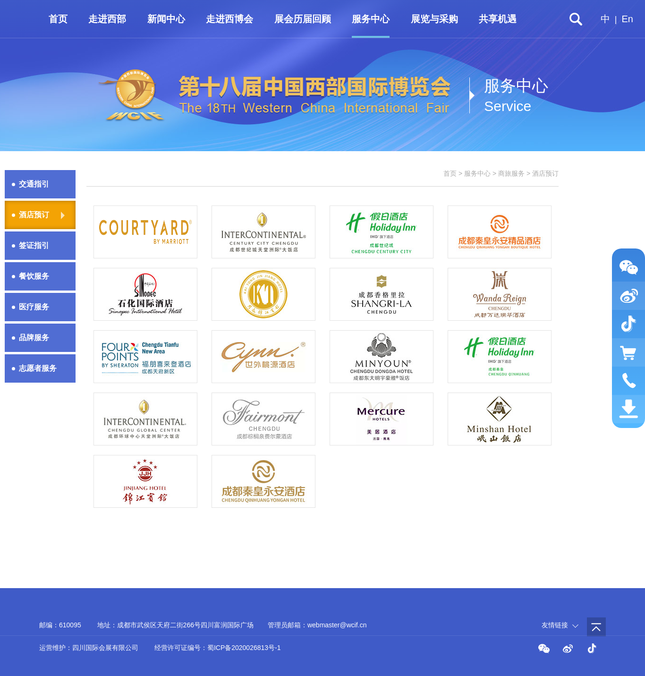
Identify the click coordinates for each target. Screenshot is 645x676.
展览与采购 (434, 19)
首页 (58, 19)
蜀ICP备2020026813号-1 (244, 647)
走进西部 (107, 19)
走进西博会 (229, 19)
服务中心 (371, 19)
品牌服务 (34, 338)
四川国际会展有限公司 (105, 647)
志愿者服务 (38, 368)
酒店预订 (34, 215)
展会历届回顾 (302, 19)
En (627, 19)
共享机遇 (498, 19)
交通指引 (34, 184)
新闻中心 (166, 19)
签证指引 (34, 245)
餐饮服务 (34, 276)
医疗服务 (34, 307)
